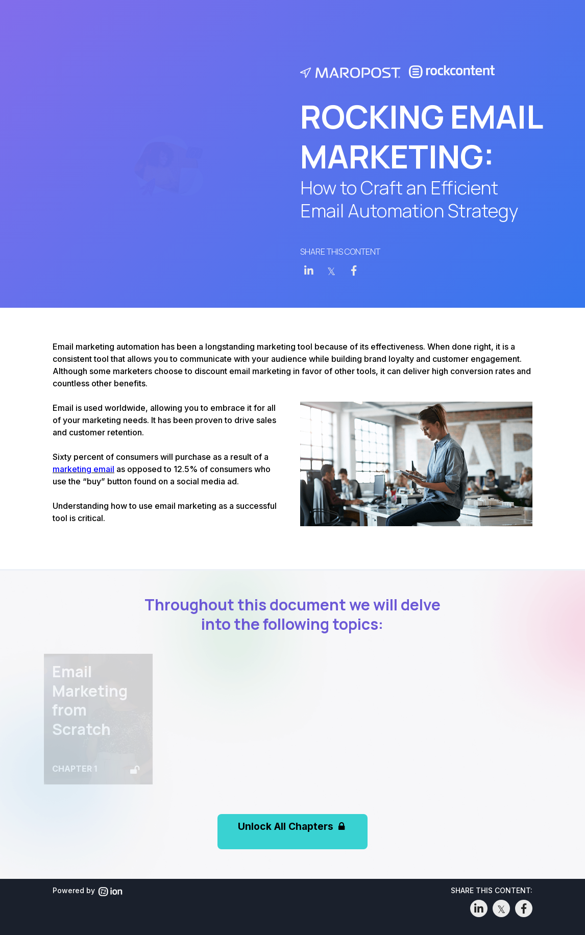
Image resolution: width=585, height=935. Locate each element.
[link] (309, 270)
